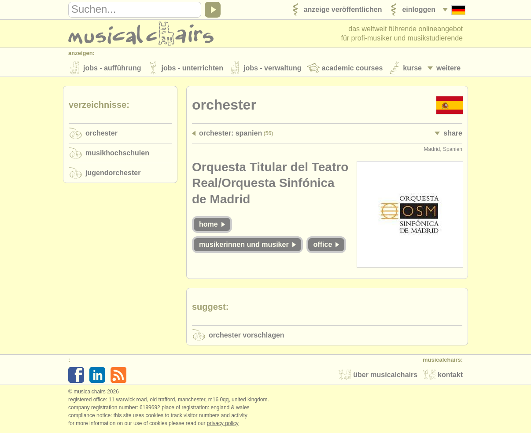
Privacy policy (223, 424)
